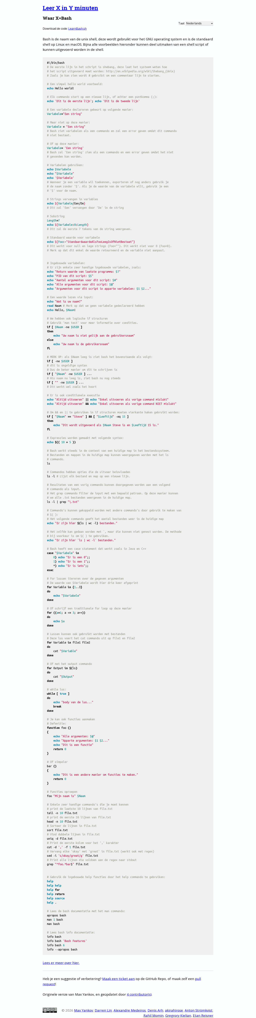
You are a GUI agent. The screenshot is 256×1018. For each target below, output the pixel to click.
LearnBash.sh (77, 29)
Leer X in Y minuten (70, 8)
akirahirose (174, 1010)
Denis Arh (155, 1010)
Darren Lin (103, 1010)
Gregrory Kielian (178, 1015)
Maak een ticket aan (118, 978)
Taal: (181, 23)
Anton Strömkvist (198, 1010)
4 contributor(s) (139, 994)
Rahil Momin (153, 1015)
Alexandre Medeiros (130, 1010)
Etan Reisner (203, 1015)
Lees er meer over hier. (61, 962)
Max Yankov (83, 1010)
